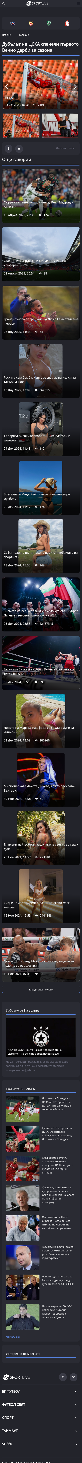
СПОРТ (7, 1417)
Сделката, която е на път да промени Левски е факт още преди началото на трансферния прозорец (58, 1195)
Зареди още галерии (41, 989)
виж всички (13, 1336)
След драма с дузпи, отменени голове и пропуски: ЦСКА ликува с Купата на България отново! (57, 1165)
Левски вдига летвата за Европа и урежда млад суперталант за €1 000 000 (58, 1280)
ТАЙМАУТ (10, 1430)
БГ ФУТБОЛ (11, 1391)
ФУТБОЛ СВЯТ (13, 1404)
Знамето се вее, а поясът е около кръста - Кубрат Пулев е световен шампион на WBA (41, 613)
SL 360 (8, 1443)
